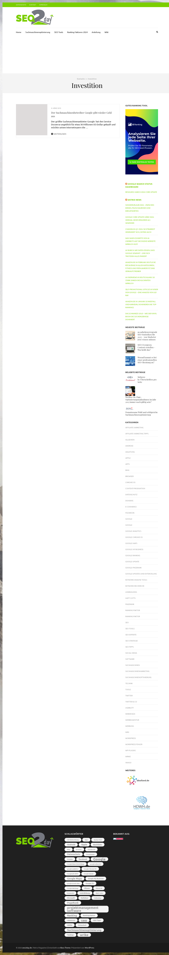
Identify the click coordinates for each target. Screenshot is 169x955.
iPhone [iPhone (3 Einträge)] (87, 888)
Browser (129, 476)
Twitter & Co (131, 701)
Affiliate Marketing (134, 427)
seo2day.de (27, 947)
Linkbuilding (131, 592)
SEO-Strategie (131, 641)
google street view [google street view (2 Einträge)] (73, 883)
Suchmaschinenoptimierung (37, 32)
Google (128, 519)
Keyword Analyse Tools (136, 580)
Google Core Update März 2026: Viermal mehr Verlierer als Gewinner (139, 220)
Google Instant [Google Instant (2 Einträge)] (88, 874)
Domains (129, 500)
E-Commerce (131, 507)
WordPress (89, 947)
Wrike (128, 756)
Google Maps (131, 543)
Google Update (132, 561)
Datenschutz (21, 5)
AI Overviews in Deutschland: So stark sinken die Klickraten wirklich (140, 280)
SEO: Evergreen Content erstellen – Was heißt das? (146, 347)
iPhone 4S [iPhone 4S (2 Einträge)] (99, 888)
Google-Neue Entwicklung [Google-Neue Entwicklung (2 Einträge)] (75, 864)
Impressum (43, 5)
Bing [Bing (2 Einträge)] (68, 849)
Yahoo (128, 762)
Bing (127, 470)
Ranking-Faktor (132, 610)
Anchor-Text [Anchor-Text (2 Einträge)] (98, 840)
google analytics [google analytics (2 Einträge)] (72, 869)
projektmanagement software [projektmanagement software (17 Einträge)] (83, 909)
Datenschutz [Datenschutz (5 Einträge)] (73, 854)
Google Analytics (133, 531)
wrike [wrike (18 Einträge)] (84, 935)
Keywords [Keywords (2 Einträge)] (70, 893)
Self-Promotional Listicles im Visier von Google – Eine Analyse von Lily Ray (141, 292)
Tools (128, 689)
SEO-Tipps (129, 647)
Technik (129, 683)
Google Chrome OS (134, 537)
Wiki (106, 32)
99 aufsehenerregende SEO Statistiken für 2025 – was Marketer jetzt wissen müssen (147, 336)
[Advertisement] (87, 54)
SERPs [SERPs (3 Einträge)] (69, 925)
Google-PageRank (133, 567)
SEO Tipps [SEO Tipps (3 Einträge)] (97, 920)
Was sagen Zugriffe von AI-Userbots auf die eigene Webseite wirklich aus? (140, 241)
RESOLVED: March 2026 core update (141, 192)
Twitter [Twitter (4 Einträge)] (70, 935)
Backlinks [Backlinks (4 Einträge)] (97, 844)
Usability (129, 708)
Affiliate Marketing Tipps (136, 433)
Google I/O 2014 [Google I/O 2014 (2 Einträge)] (72, 874)
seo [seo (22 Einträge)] (84, 920)
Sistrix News (134, 199)
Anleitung (96, 32)
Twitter (129, 695)
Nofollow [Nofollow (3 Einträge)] (84, 898)
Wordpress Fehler (133, 744)
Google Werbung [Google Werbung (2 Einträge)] (72, 888)
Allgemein (129, 440)
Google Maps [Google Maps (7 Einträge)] (74, 878)
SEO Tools (58, 32)
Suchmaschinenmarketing (137, 671)
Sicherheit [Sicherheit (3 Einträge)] (82, 925)
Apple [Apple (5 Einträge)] (84, 844)
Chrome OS (130, 482)
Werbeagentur (132, 720)
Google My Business (134, 549)
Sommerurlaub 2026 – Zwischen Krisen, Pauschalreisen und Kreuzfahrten (139, 208)
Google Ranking (132, 555)
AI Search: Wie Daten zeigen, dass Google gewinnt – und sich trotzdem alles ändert (140, 253)
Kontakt (32, 5)
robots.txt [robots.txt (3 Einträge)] (71, 920)
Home (18, 32)
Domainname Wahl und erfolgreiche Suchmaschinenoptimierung (141, 413)
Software (129, 659)
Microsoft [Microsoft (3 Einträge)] (71, 898)
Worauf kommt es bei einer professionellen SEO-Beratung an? (147, 360)
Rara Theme (65, 947)
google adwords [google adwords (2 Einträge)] (95, 864)
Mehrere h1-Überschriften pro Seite (147, 379)
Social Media (131, 653)
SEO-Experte (130, 634)
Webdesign (130, 714)
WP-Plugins (130, 750)
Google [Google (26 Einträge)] (99, 859)
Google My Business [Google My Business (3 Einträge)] (96, 878)
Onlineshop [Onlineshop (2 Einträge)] (97, 898)
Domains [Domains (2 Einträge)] (70, 859)
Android (129, 446)
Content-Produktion (135, 488)
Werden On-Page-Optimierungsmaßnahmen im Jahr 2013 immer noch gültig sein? (140, 399)
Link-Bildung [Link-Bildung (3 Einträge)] (85, 893)
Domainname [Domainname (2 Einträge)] (90, 854)
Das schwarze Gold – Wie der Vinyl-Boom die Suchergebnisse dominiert (141, 316)
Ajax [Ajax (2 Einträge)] (86, 840)
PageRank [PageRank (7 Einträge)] (73, 902)
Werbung (129, 726)
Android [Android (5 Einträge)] (71, 844)
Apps (127, 464)
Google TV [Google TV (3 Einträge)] (90, 883)
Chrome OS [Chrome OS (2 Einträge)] (91, 849)
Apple (128, 458)
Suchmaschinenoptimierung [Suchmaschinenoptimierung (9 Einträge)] (84, 930)
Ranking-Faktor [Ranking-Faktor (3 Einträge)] (89, 915)
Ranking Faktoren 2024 (77, 32)
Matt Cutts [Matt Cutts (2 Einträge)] (99, 893)
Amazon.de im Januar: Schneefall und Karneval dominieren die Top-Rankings (141, 304)
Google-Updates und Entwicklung (141, 574)
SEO (127, 622)
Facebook (129, 513)
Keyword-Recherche (134, 586)
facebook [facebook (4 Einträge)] (83, 859)
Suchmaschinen (132, 665)
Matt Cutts (130, 598)
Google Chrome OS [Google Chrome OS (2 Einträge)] (90, 869)
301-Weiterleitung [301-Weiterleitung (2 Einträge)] (73, 840)
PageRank (129, 604)
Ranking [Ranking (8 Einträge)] (72, 915)
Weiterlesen (58, 133)
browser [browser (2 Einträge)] (79, 849)
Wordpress (130, 738)
